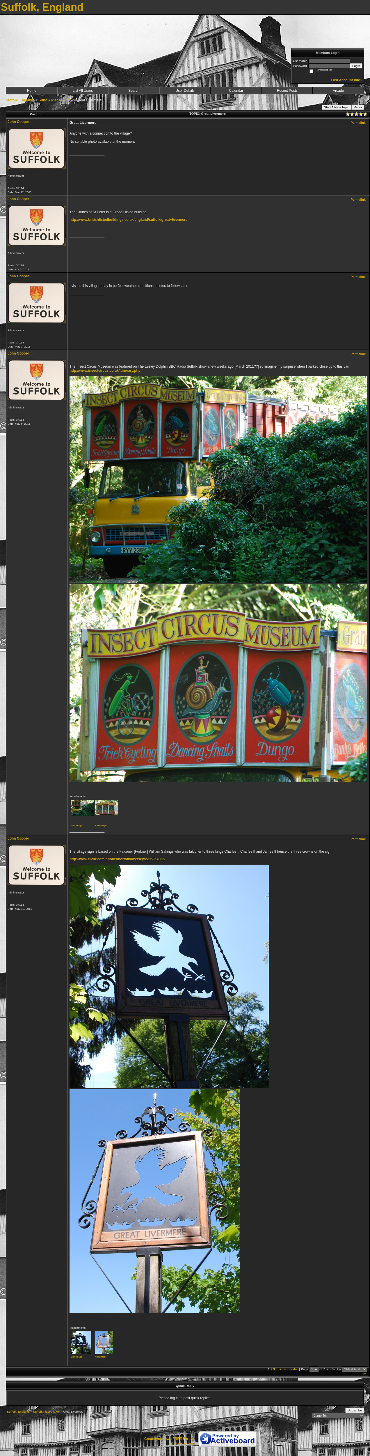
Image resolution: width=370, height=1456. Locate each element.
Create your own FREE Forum (169, 1439)
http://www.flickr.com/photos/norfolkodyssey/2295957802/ (117, 859)
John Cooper (18, 122)
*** (364, 1374)
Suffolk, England (19, 100)
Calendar (236, 91)
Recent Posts (287, 91)
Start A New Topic (336, 107)
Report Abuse (182, 1444)
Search (133, 91)
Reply (358, 107)
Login (356, 66)
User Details (184, 91)
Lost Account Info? (346, 80)
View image (76, 825)
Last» (293, 1369)
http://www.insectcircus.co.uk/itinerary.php (105, 371)
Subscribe (355, 1410)
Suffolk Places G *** (54, 100)
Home (31, 91)
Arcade (338, 91)
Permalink (358, 122)
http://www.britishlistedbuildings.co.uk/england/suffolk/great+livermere (128, 220)
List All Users (83, 91)
